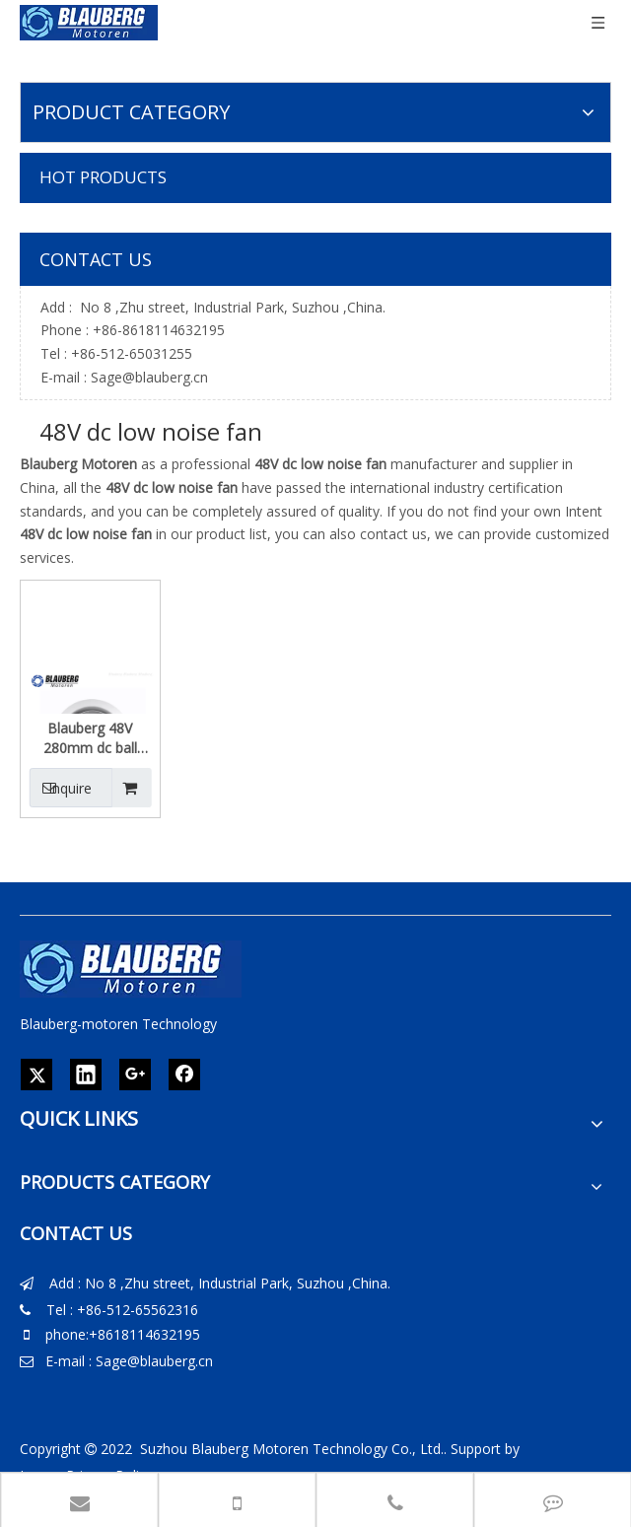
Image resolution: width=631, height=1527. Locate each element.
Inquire (61, 787)
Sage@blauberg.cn (149, 377)
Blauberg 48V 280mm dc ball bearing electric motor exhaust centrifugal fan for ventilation (90, 738)
